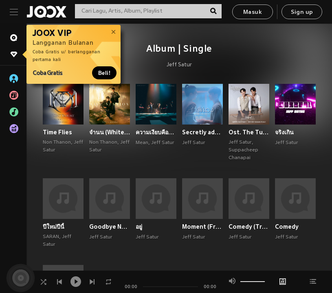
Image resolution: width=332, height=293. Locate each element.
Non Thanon (57, 142)
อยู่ (139, 226)
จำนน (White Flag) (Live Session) (109, 132)
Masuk (252, 12)
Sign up (302, 12)
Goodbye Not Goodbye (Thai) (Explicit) (109, 226)
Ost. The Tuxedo (249, 132)
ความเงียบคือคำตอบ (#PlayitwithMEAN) (156, 132)
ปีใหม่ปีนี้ (53, 226)
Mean (142, 143)
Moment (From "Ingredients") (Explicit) (202, 226)
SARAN (51, 237)
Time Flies (57, 132)
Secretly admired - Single (202, 132)
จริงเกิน (284, 132)
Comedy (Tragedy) (249, 226)
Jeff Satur (179, 65)
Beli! (104, 73)
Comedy (287, 226)
